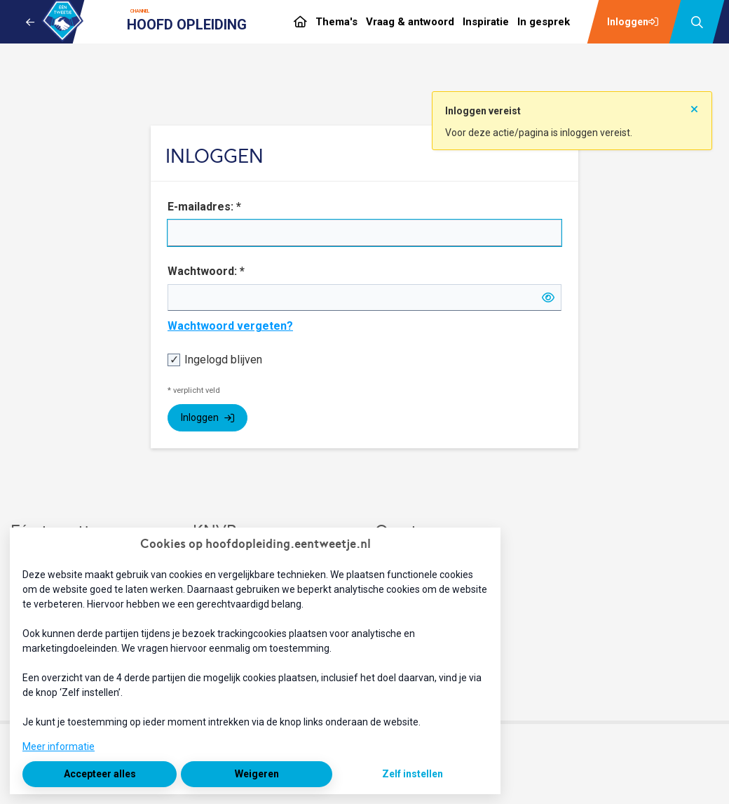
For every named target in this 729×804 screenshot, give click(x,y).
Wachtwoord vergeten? (230, 326)
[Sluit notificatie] (694, 104)
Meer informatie (58, 746)
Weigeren (257, 773)
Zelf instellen (412, 773)
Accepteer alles (100, 773)
